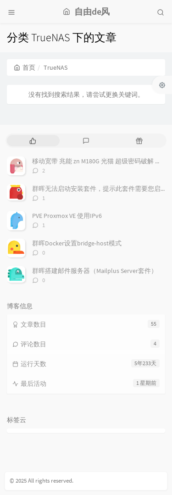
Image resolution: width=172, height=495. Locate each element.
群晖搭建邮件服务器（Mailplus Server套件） (94, 271)
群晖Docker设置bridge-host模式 (77, 243)
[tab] (32, 140)
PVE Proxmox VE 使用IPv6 (67, 215)
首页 (24, 67)
